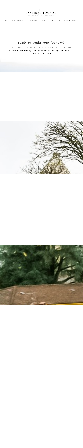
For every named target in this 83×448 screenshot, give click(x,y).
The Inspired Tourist (41, 15)
